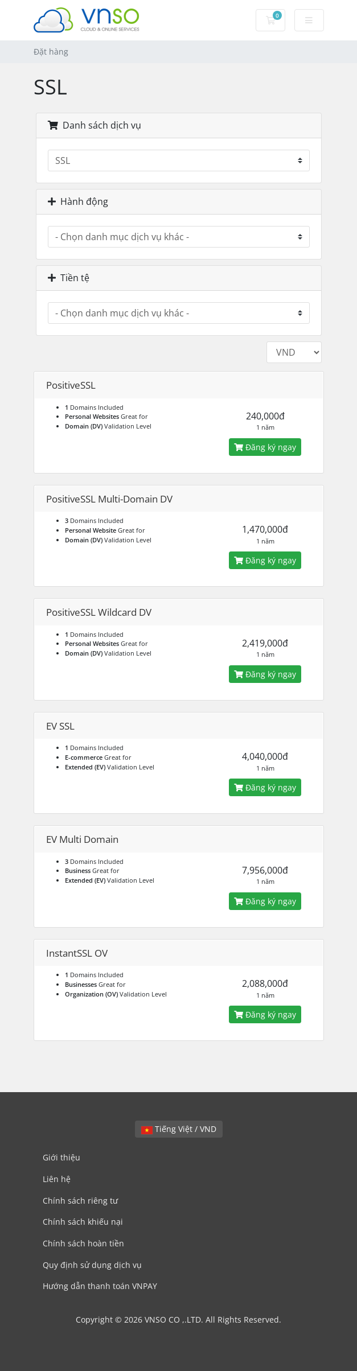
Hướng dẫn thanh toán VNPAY (100, 1286)
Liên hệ (57, 1179)
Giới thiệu (61, 1157)
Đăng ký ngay (265, 447)
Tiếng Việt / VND (178, 1128)
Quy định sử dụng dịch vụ (92, 1264)
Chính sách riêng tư (80, 1200)
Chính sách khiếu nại (83, 1221)
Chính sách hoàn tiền (83, 1243)
